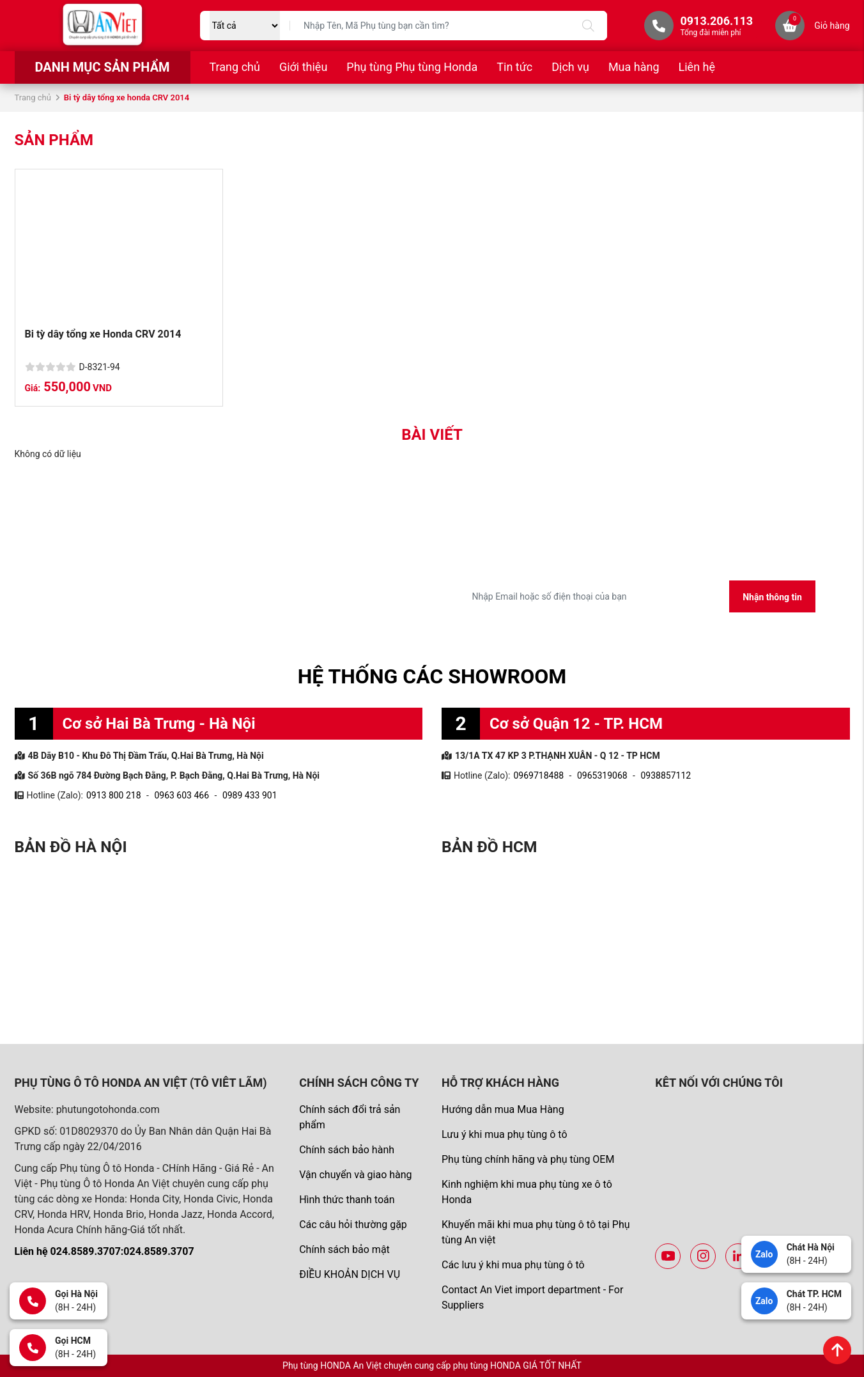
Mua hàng (634, 67)
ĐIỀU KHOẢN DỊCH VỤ (349, 1274)
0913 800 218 (113, 795)
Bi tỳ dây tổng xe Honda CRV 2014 (104, 334)
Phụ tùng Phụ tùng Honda (411, 67)
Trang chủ (235, 67)
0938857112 (665, 775)
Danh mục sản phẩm (102, 67)
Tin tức (514, 67)
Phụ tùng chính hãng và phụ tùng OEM (528, 1159)
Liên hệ (697, 67)
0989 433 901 (249, 795)
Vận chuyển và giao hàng (355, 1175)
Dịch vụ (570, 67)
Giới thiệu (303, 67)
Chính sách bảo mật (344, 1249)
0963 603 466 (181, 795)
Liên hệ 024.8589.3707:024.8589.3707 (104, 1251)
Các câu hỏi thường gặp (353, 1224)
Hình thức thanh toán (346, 1200)
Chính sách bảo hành (346, 1150)
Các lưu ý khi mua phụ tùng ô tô (513, 1265)
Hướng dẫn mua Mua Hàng (503, 1109)
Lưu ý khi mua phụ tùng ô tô (504, 1134)
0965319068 (602, 775)
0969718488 (538, 775)
